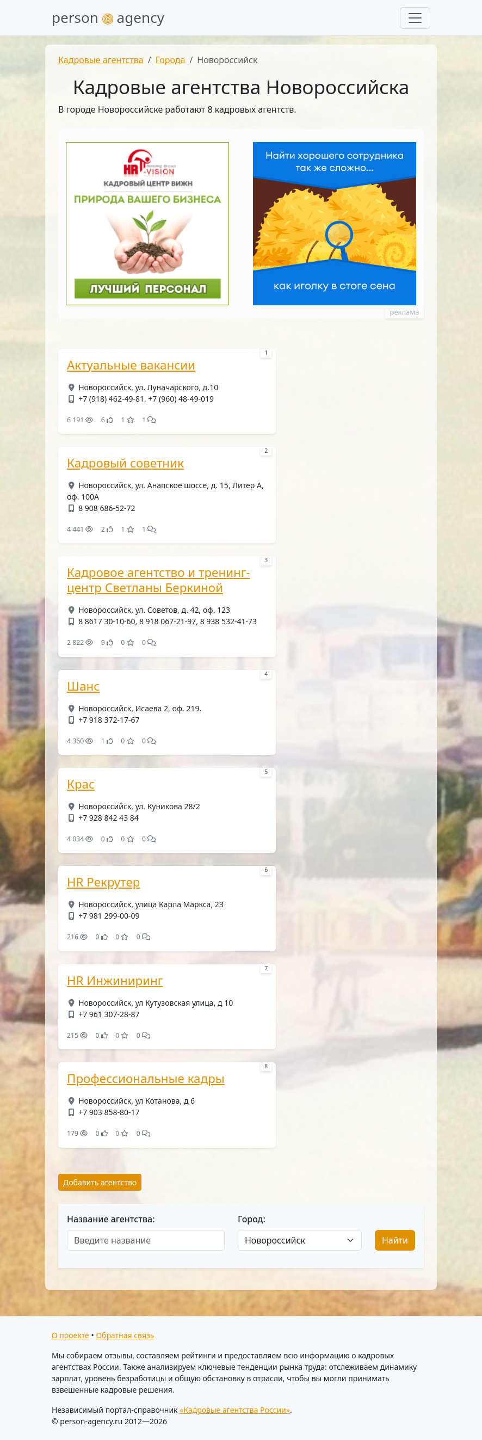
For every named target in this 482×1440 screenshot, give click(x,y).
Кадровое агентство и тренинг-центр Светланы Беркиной (158, 580)
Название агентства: (111, 1219)
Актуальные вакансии (131, 365)
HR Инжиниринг (115, 980)
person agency (108, 17)
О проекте (70, 1335)
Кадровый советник (125, 463)
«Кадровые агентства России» (235, 1410)
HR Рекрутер (103, 882)
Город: (251, 1219)
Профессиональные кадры (146, 1078)
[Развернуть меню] (415, 18)
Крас (81, 784)
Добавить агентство (100, 1182)
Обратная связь (125, 1335)
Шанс (83, 686)
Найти (395, 1240)
